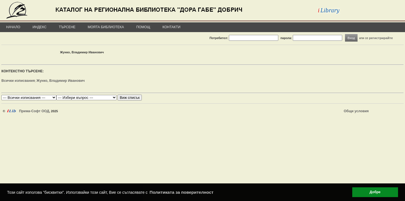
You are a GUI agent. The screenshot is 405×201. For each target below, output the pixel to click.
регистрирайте (381, 38)
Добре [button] (375, 192)
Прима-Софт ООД (34, 111)
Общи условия (356, 111)
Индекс (40, 27)
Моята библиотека (106, 27)
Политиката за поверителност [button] (182, 192)
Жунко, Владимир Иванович (61, 81)
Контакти (171, 27)
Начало (13, 27)
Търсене (67, 27)
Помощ (143, 27)
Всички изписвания (18, 81)
